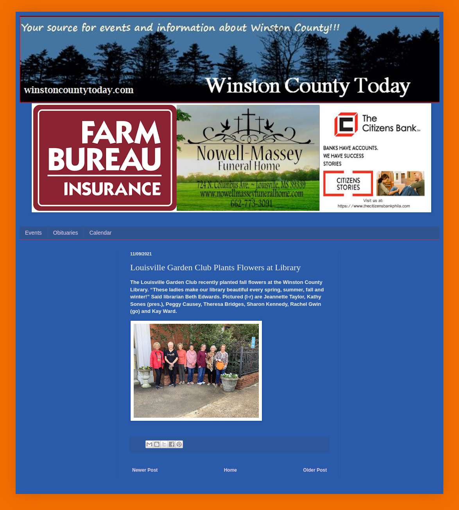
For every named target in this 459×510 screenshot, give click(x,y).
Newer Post (145, 470)
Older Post (315, 470)
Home (230, 470)
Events (33, 233)
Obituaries (65, 233)
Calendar (101, 233)
